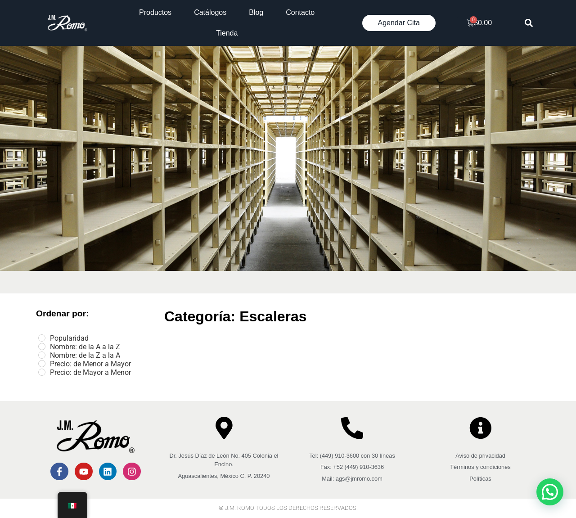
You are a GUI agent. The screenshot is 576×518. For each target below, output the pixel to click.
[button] (529, 23)
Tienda (227, 33)
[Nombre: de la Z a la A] (41, 355)
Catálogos (210, 12)
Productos (155, 12)
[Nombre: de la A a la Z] (41, 346)
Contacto (300, 12)
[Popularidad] (41, 338)
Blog (256, 12)
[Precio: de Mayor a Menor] (41, 372)
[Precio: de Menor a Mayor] (41, 363)
